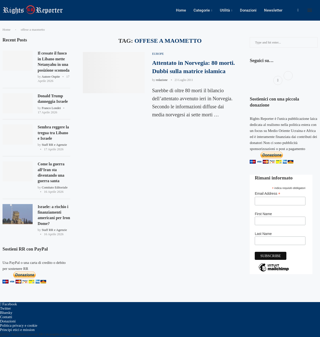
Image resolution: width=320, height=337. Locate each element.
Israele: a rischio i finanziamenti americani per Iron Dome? (54, 215)
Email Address (267, 193)
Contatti (6, 317)
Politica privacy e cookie (18, 325)
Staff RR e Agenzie (54, 145)
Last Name (263, 234)
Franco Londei (51, 108)
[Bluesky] (6, 313)
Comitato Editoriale (55, 187)
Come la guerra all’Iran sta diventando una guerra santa (51, 172)
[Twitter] (5, 308)
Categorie (202, 10)
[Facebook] (298, 10)
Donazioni (248, 10)
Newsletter (273, 10)
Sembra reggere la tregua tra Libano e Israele (53, 132)
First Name (263, 214)
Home (181, 10)
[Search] (317, 10)
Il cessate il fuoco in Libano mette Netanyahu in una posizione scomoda (54, 61)
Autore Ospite (51, 76)
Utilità (225, 10)
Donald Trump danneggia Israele (53, 99)
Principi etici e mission (17, 330)
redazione (162, 80)
